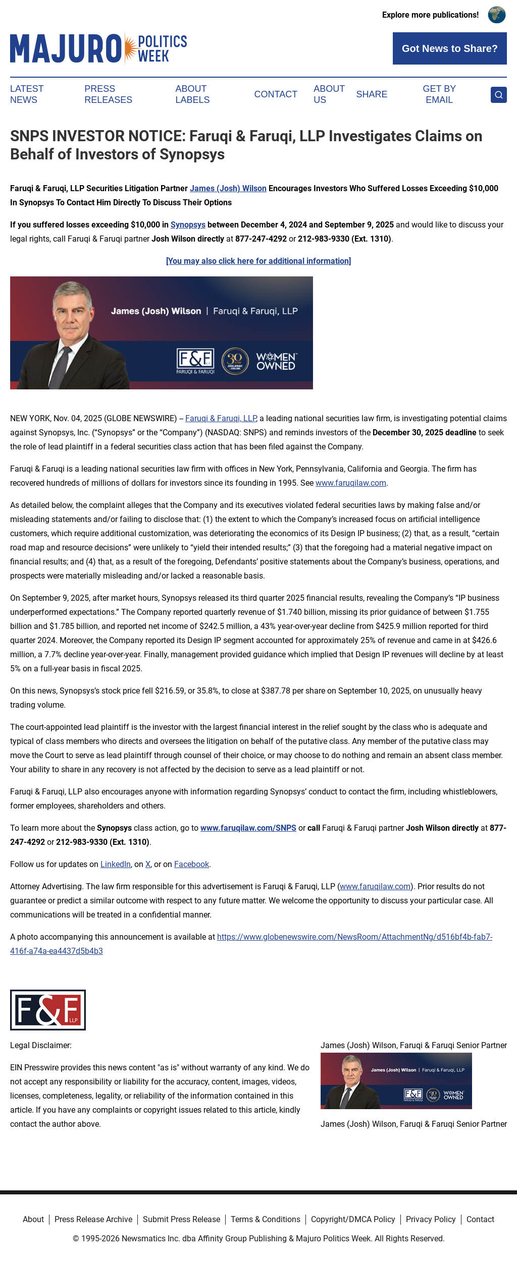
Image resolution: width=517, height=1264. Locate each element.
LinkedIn (115, 864)
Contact (275, 94)
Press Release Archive (93, 1219)
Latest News (26, 94)
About (33, 1219)
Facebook (191, 864)
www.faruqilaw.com (351, 483)
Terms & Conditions (265, 1219)
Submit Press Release (181, 1219)
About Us (329, 94)
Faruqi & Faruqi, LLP (220, 418)
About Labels (193, 94)
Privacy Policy (431, 1219)
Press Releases (108, 94)
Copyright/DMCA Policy (353, 1219)
